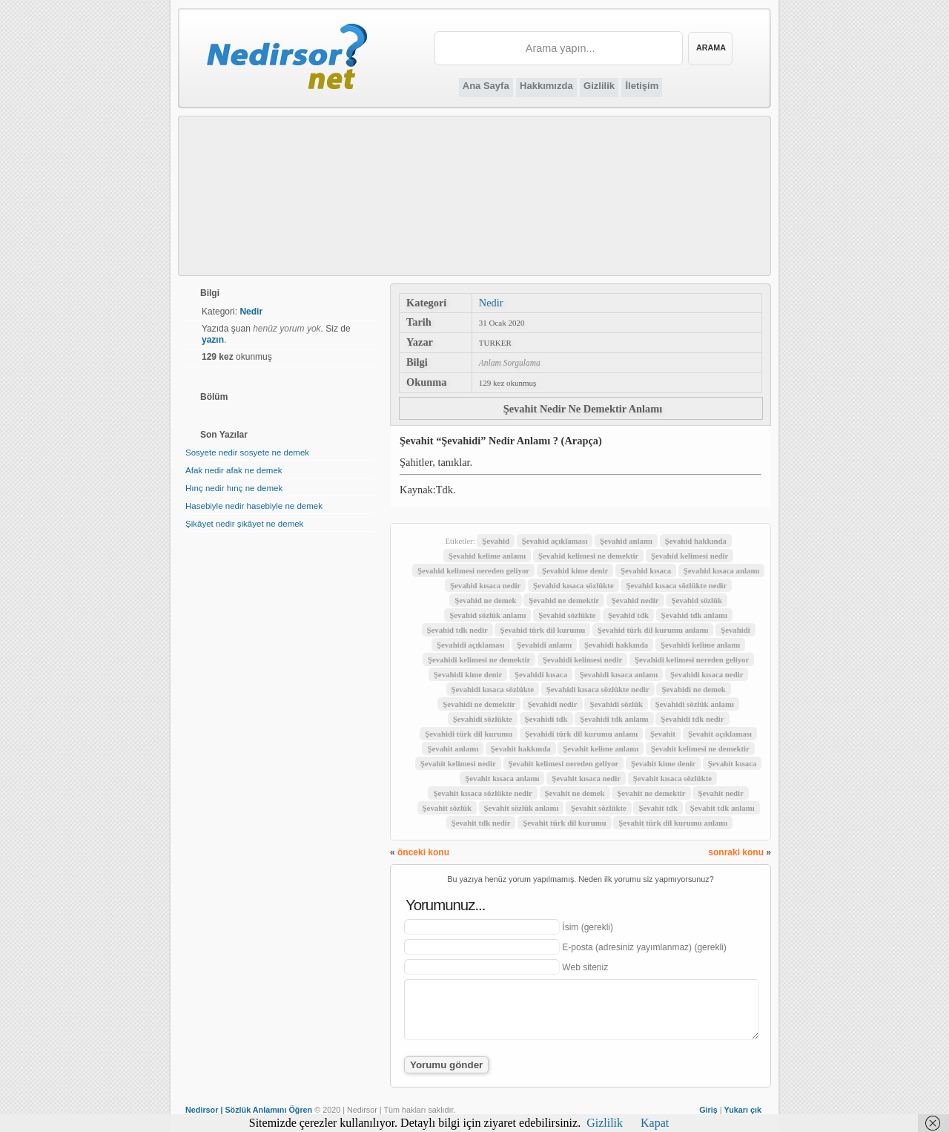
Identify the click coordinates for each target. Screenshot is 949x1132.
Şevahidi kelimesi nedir (582, 659)
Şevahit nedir (721, 793)
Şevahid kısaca (646, 570)
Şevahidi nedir (553, 704)
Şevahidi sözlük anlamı (694, 704)
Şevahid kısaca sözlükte (573, 585)
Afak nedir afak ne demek (233, 470)
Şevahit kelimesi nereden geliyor (564, 763)
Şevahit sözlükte (598, 807)
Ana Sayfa (486, 85)
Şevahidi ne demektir (479, 704)
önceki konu (423, 852)
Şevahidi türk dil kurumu (468, 733)
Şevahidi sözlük (616, 704)
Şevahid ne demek (485, 600)
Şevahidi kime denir (468, 674)
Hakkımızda (546, 85)
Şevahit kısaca (732, 763)
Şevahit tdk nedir (481, 822)
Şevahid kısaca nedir (485, 585)
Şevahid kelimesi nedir (689, 555)
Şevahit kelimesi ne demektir (700, 748)
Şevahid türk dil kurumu (542, 629)
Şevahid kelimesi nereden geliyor (473, 570)
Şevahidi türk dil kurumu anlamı (581, 733)
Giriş (708, 1109)
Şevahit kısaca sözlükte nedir (482, 793)
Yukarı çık (742, 1109)
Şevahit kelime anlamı (600, 748)
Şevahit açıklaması (720, 733)
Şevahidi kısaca (541, 674)
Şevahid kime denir (575, 570)
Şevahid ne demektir (564, 600)
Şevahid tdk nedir (457, 629)
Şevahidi (735, 629)
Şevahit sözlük (447, 807)
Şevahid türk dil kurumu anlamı (653, 629)
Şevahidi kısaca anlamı (619, 674)
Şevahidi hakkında (616, 644)
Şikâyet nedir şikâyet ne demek (244, 523)
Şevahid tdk (628, 615)
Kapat (655, 1122)
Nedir (491, 303)
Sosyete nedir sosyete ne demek (247, 452)
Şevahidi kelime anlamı (700, 644)
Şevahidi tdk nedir (692, 718)
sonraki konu (736, 852)
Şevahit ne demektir (651, 793)
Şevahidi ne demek (693, 689)
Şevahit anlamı (452, 748)
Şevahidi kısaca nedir (706, 674)
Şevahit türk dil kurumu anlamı (672, 822)
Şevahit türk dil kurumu (564, 822)
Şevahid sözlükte (566, 615)
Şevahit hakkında (521, 748)
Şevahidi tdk (546, 718)
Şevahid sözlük (696, 600)
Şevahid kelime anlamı (487, 555)
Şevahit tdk (658, 807)
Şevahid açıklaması (555, 540)
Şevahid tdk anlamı (694, 615)
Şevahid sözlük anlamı (487, 615)
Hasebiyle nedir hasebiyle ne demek (254, 505)
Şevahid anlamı (626, 540)
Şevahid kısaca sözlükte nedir (676, 585)
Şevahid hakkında (696, 540)
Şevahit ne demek (575, 793)
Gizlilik (599, 85)
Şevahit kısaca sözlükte (672, 778)
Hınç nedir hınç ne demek (233, 488)
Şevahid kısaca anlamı (722, 570)
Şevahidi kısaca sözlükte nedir (597, 689)
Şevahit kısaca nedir (586, 778)
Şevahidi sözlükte (482, 718)
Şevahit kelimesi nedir (458, 763)
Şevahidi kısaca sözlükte (493, 689)
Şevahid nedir (635, 600)
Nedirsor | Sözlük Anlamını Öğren (248, 1109)
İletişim (641, 85)
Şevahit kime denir (663, 763)
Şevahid (495, 540)
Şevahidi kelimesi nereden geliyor (692, 659)
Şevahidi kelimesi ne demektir (479, 659)
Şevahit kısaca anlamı (502, 778)
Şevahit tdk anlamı (722, 807)
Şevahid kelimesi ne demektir (588, 555)
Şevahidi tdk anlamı (614, 718)
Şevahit (662, 733)
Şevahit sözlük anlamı (521, 807)
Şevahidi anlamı (544, 644)
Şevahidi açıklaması (471, 644)
